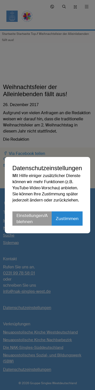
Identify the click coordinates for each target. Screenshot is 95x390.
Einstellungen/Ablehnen (32, 218)
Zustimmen (67, 218)
